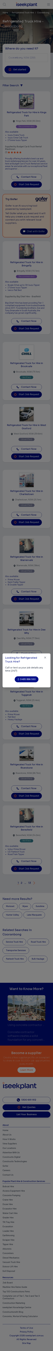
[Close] (45, 657)
